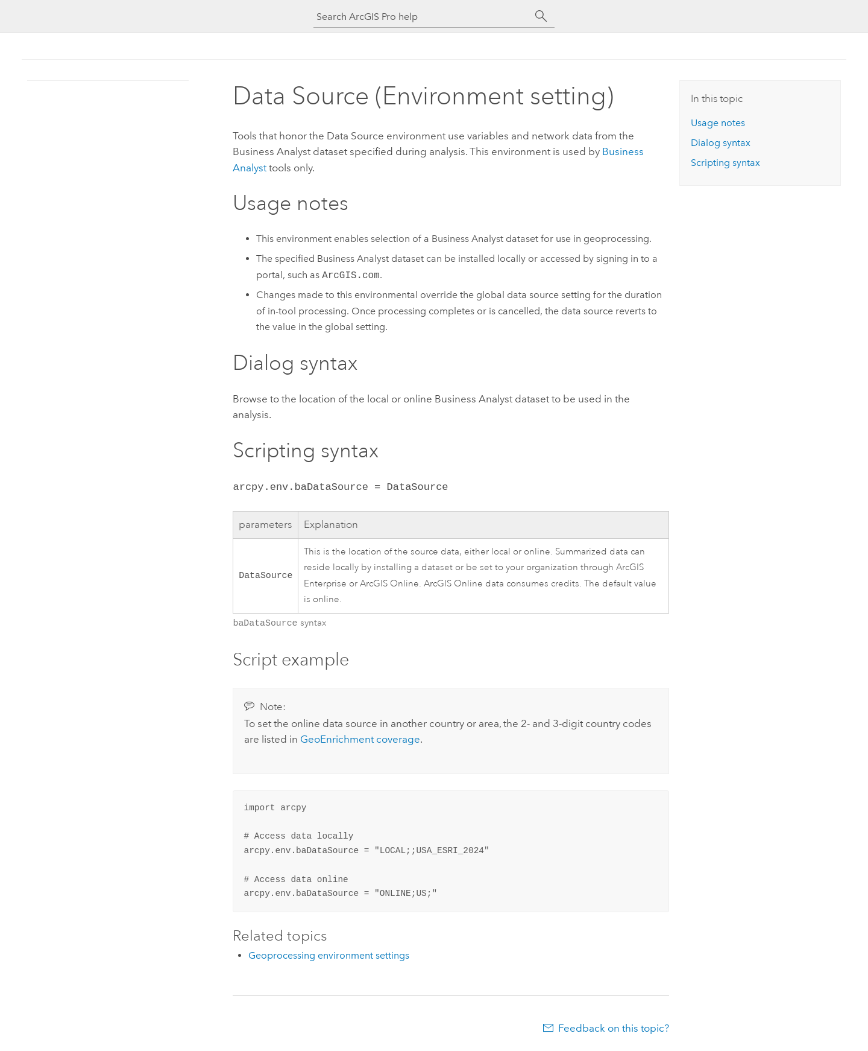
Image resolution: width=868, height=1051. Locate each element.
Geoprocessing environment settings (328, 954)
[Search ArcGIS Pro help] (421, 16)
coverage (360, 738)
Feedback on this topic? (613, 1027)
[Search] (541, 16)
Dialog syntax (720, 142)
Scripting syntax (725, 162)
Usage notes (718, 123)
